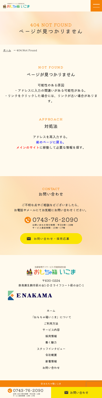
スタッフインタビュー (51, 348)
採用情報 (51, 336)
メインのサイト (27, 147)
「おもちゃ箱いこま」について (51, 317)
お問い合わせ (51, 367)
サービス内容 (51, 329)
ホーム (7, 50)
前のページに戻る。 (51, 142)
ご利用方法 (51, 323)
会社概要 (51, 355)
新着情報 (51, 361)
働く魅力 (51, 342)
